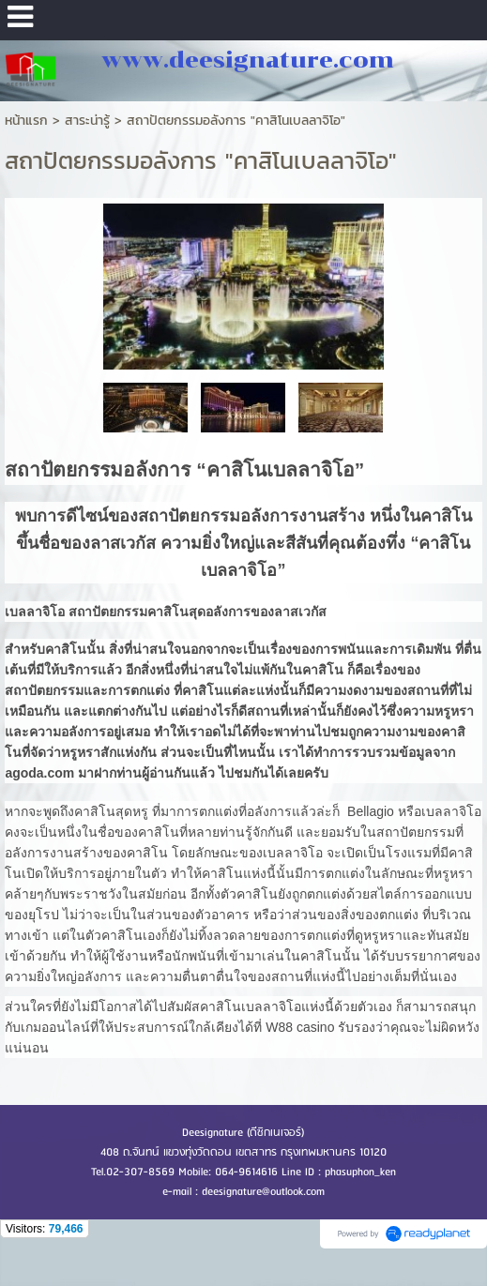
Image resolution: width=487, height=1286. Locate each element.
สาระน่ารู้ (87, 120)
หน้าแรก (26, 120)
